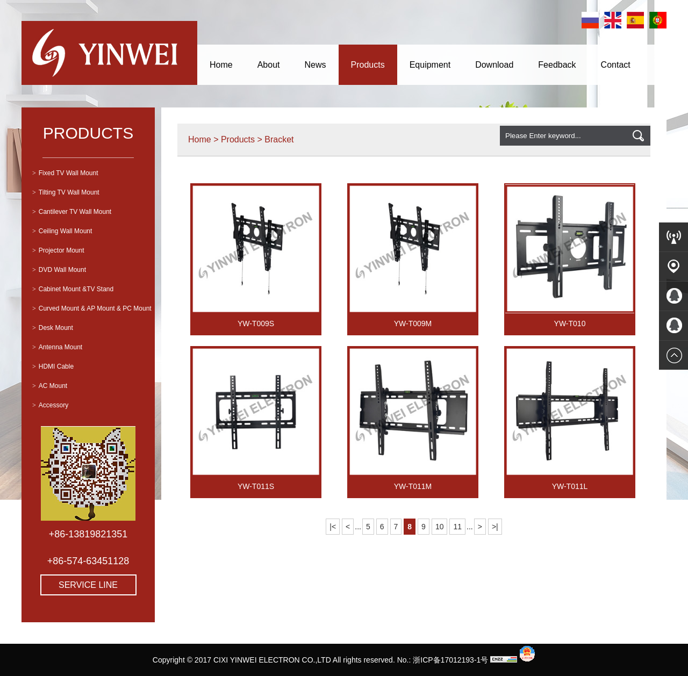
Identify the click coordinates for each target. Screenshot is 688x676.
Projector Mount (58, 250)
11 (457, 526)
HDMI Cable (53, 366)
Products (368, 64)
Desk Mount (52, 328)
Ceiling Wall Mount (62, 231)
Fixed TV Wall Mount (65, 173)
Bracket (278, 139)
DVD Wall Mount (59, 270)
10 (439, 526)
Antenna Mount (57, 347)
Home (221, 64)
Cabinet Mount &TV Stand (72, 289)
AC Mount (49, 386)
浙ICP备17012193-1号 (450, 660)
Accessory (50, 405)
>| (495, 526)
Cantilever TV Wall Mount (71, 211)
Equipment (430, 64)
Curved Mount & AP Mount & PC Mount (92, 308)
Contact (615, 64)
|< (332, 526)
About (268, 64)
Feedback (557, 64)
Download (494, 64)
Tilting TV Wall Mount (65, 192)
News (315, 64)
